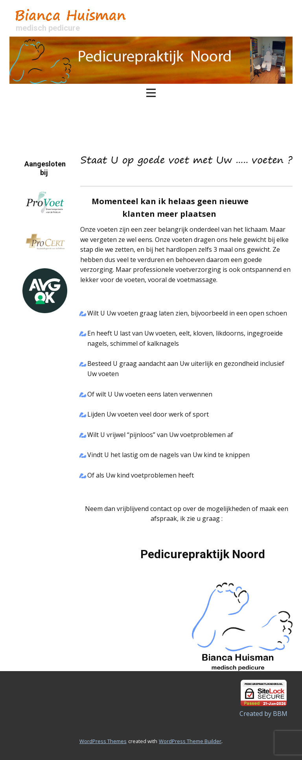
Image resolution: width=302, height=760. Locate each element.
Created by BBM (263, 713)
